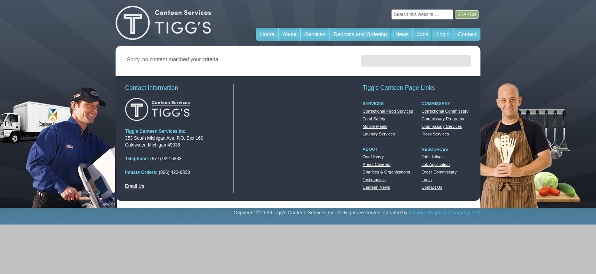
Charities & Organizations (386, 172)
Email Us (134, 186)
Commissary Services (442, 126)
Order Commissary (439, 172)
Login (427, 179)
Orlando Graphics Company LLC (444, 212)
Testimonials (374, 179)
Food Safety (374, 118)
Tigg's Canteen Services (173, 23)
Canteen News (376, 187)
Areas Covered (376, 164)
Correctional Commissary (445, 111)
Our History (373, 157)
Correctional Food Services (388, 111)
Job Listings (433, 157)
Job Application (436, 164)
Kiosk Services (435, 134)
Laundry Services (379, 134)
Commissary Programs (443, 118)
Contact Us (432, 187)
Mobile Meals (375, 126)
